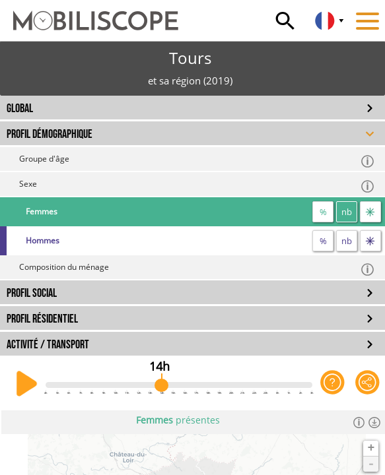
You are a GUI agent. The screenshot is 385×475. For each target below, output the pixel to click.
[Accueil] (89, 14)
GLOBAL (20, 108)
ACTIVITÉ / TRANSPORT (48, 345)
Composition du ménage (197, 268)
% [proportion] (323, 212)
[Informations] (359, 422)
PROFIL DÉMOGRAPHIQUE (49, 134)
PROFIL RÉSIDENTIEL (42, 319)
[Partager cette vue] (367, 384)
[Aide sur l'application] (332, 384)
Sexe (197, 185)
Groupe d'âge (197, 160)
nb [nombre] (346, 212)
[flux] (370, 211)
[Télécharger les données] (374, 422)
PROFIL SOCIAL (32, 293)
